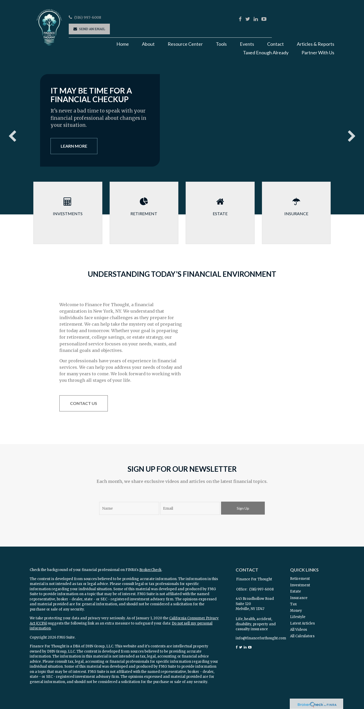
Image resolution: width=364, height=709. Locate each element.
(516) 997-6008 (87, 17)
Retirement (300, 578)
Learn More (74, 145)
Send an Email (92, 29)
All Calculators (302, 636)
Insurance (298, 598)
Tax (293, 604)
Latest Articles (302, 623)
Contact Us (83, 403)
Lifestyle (297, 617)
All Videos (298, 629)
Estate (295, 591)
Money (296, 610)
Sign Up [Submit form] (243, 508)
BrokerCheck (150, 570)
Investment (300, 585)
